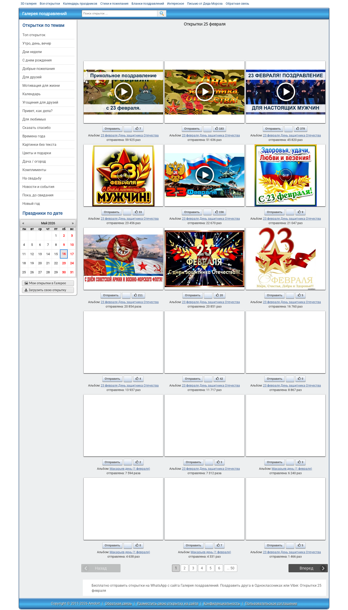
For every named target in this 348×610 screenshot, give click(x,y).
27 (40, 272)
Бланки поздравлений (148, 3)
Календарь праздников (80, 3)
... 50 (230, 568)
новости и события (38, 187)
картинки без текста (39, 144)
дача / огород (34, 161)
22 (56, 263)
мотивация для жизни (41, 85)
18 (24, 263)
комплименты (34, 170)
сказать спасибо (36, 128)
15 (56, 254)
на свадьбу (32, 178)
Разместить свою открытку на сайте (167, 603)
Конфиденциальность (222, 603)
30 (64, 272)
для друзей (32, 77)
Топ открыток (33, 35)
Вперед (306, 568)
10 (72, 245)
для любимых (34, 119)
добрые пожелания (38, 69)
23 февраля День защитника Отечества (130, 135)
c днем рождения (37, 60)
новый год (31, 203)
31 (72, 272)
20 (40, 263)
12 (32, 254)
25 (24, 272)
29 (56, 272)
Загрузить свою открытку (45, 290)
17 (72, 254)
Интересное (175, 3)
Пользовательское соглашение (271, 603)
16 (64, 254)
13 (40, 254)
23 (64, 263)
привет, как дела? (37, 111)
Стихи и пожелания (114, 3)
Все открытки (50, 3)
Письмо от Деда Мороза (205, 3)
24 (72, 263)
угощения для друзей (40, 102)
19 (32, 263)
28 (48, 272)
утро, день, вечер (36, 43)
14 (48, 254)
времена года (33, 136)
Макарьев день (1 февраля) (130, 468)
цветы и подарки (36, 153)
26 (32, 272)
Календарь (31, 94)
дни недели (32, 52)
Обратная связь (237, 3)
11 (24, 254)
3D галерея (29, 3)
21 (48, 263)
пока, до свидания (37, 195)
